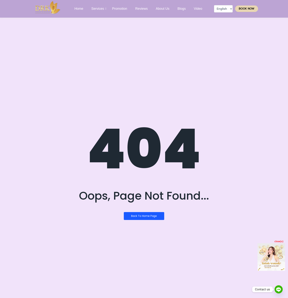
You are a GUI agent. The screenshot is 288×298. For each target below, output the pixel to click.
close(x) (278, 241)
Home (78, 8)
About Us (162, 8)
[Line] (279, 289)
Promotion (119, 8)
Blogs (181, 8)
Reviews (141, 8)
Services (97, 8)
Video (198, 8)
